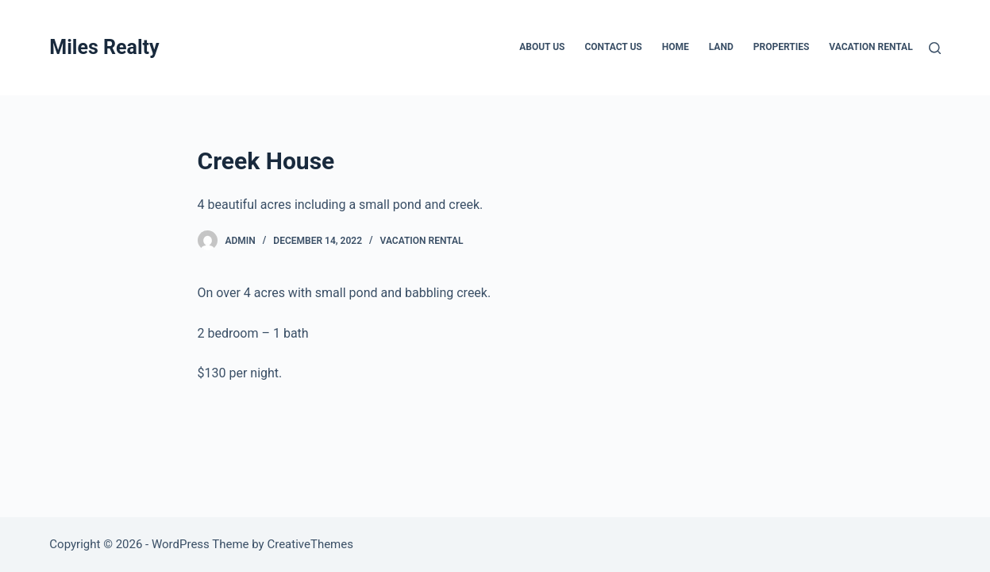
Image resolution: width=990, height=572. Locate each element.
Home (675, 46)
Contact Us (612, 46)
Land (721, 46)
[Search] (935, 48)
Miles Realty (104, 47)
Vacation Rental (870, 46)
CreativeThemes (310, 544)
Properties (781, 46)
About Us (541, 46)
